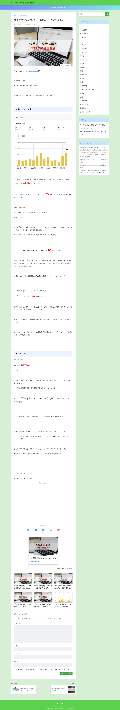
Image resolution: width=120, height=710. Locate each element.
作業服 (82, 67)
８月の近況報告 (19, 194)
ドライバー (83, 45)
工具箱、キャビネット (87, 90)
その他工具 (83, 30)
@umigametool (33, 71)
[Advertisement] (43, 502)
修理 (81, 71)
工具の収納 (83, 86)
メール (17, 654)
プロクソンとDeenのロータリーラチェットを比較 (93, 160)
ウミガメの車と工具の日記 (23, 2)
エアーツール (84, 34)
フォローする (34, 561)
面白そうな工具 (85, 112)
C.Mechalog (84, 135)
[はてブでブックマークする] (43, 531)
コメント (18, 623)
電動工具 (83, 108)
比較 (81, 97)
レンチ (82, 64)
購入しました (84, 105)
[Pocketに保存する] (58, 531)
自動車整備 (83, 101)
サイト (16, 661)
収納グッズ (83, 75)
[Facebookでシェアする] (35, 531)
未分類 (82, 93)
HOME (60, 703)
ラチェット (83, 60)
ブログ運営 (69, 568)
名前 (16, 646)
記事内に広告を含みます (60, 7)
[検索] (107, 14)
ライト (82, 56)
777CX (81, 167)
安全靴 (82, 79)
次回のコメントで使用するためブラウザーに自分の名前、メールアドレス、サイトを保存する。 (43, 669)
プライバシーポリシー (60, 706)
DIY (81, 26)
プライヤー (83, 52)
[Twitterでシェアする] (28, 531)
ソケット (83, 41)
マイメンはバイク (86, 128)
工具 (81, 82)
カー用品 (83, 37)
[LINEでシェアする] (51, 530)
